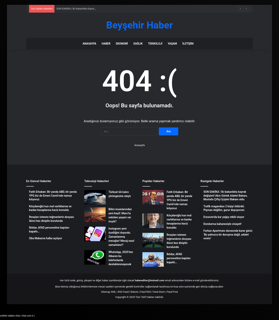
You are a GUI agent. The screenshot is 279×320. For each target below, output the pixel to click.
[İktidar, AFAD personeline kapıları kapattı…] (153, 259)
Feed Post (172, 291)
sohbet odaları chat (10, 315)
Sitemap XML (108, 291)
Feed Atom (159, 291)
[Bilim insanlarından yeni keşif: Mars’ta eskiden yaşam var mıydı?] (95, 214)
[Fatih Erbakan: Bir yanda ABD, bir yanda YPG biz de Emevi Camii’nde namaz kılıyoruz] (153, 197)
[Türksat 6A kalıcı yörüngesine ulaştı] (95, 197)
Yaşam (172, 43)
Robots (134, 291)
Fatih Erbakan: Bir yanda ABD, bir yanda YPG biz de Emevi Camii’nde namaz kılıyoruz (179, 200)
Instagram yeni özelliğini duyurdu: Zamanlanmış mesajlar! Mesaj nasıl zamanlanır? (121, 236)
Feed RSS (145, 291)
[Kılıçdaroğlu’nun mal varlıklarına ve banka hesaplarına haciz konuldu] (153, 220)
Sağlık (138, 43)
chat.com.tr (27, 315)
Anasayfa (89, 43)
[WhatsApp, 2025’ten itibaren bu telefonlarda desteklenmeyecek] (95, 257)
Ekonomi (122, 43)
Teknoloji (155, 43)
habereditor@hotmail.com (149, 280)
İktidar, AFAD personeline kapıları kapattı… (178, 258)
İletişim (187, 43)
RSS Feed (123, 291)
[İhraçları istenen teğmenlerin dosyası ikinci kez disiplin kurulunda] (153, 240)
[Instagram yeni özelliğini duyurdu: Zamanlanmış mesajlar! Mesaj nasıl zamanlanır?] (95, 234)
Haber (106, 43)
